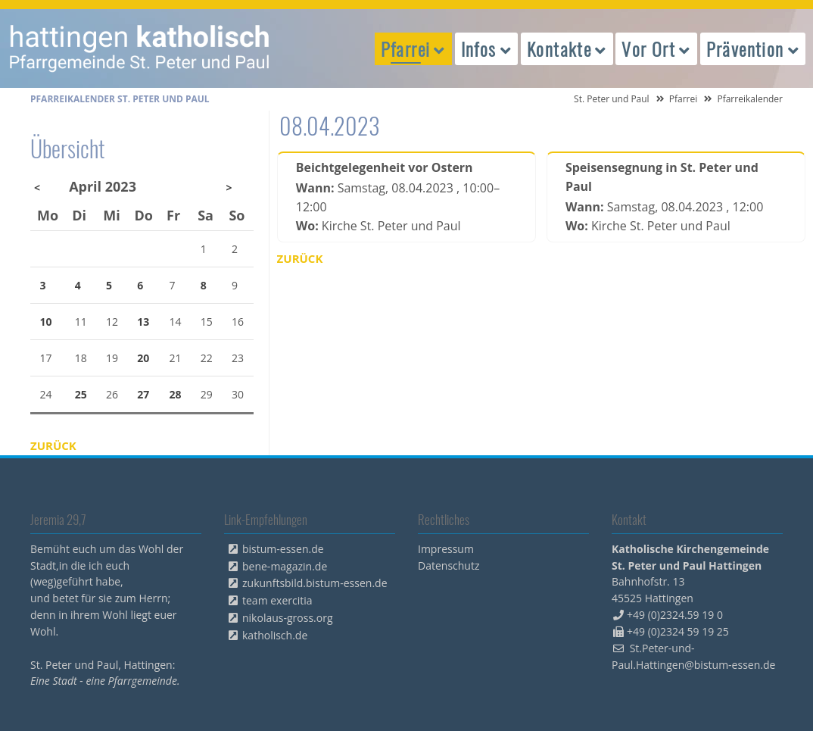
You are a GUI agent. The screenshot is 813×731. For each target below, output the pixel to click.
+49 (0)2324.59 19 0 (675, 615)
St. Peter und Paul (611, 98)
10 (46, 321)
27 (143, 394)
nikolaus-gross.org (287, 618)
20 (143, 358)
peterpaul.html (140, 48)
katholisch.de (274, 635)
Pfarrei (683, 98)
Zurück (300, 258)
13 (143, 321)
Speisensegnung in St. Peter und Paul (661, 177)
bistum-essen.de (283, 549)
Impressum (446, 549)
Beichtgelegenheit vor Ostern (384, 167)
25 (81, 394)
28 (176, 394)
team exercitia (277, 600)
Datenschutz (448, 565)
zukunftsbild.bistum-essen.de (315, 583)
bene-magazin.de (284, 566)
